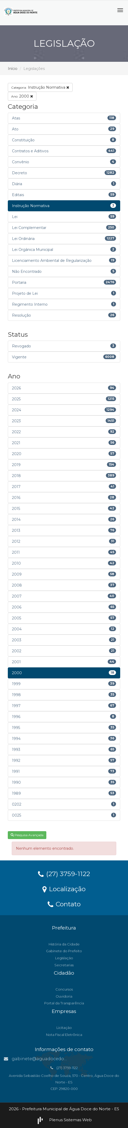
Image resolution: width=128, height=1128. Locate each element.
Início (12, 68)
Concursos (64, 989)
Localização (64, 888)
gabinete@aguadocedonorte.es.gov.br (50, 1058)
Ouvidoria (64, 996)
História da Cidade (64, 944)
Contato (64, 903)
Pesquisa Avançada (27, 835)
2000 (22, 96)
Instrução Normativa (40, 87)
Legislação (64, 958)
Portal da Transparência (64, 1003)
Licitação (64, 1028)
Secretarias (64, 965)
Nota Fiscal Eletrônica (64, 1035)
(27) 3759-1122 (64, 873)
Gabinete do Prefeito (64, 951)
